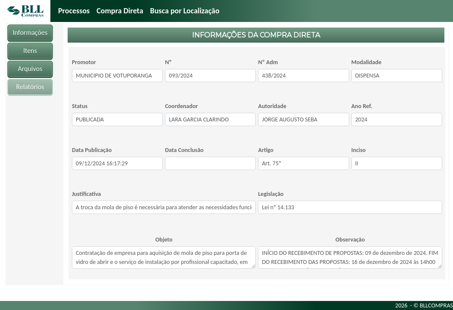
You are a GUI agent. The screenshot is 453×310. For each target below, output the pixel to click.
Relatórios (30, 87)
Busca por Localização (185, 11)
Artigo (265, 150)
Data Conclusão (184, 150)
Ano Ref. (361, 106)
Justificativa (86, 194)
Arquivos (30, 69)
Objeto (164, 239)
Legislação (270, 194)
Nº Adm (268, 62)
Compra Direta (119, 11)
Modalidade (366, 62)
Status (79, 106)
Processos (74, 11)
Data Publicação (92, 150)
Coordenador (181, 106)
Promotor (84, 62)
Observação (350, 239)
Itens (30, 50)
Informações (30, 32)
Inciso (358, 150)
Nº (168, 62)
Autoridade (272, 106)
